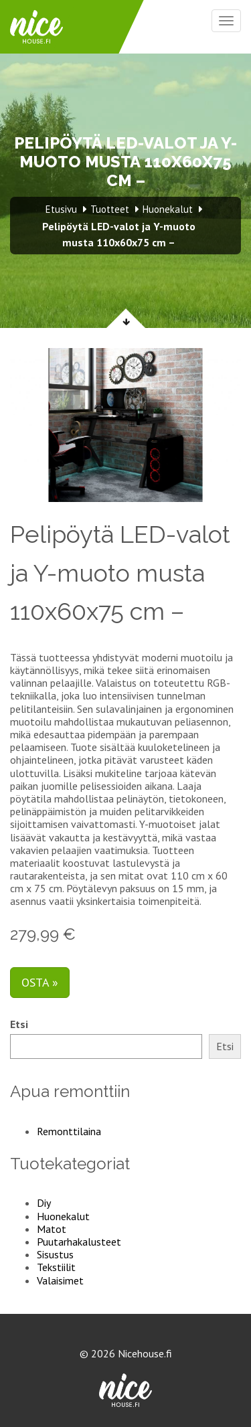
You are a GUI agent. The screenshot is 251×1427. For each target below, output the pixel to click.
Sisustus (55, 1254)
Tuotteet (109, 209)
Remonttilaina (69, 1131)
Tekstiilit (56, 1267)
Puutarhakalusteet (79, 1241)
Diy (44, 1202)
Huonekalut (63, 1216)
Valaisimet (60, 1280)
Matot (51, 1229)
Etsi (19, 1024)
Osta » (39, 982)
